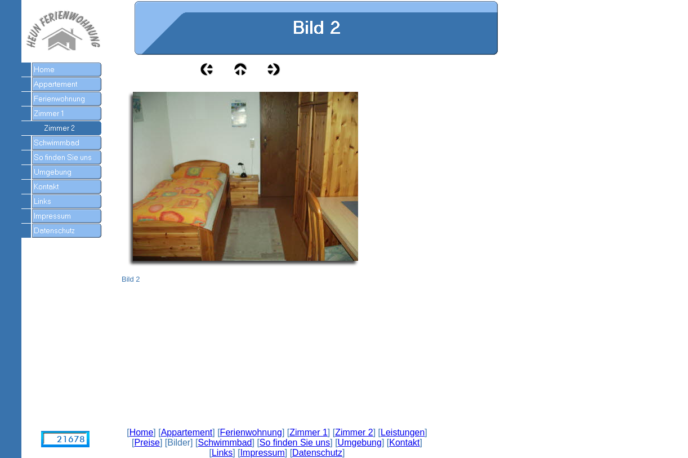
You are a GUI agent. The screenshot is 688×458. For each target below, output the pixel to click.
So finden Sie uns (295, 442)
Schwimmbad (225, 442)
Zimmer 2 (354, 432)
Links (222, 452)
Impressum (262, 452)
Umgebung (360, 442)
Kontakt (404, 442)
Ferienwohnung (251, 432)
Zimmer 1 (308, 432)
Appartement (187, 432)
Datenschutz (317, 452)
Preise (147, 442)
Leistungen (403, 432)
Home (141, 432)
